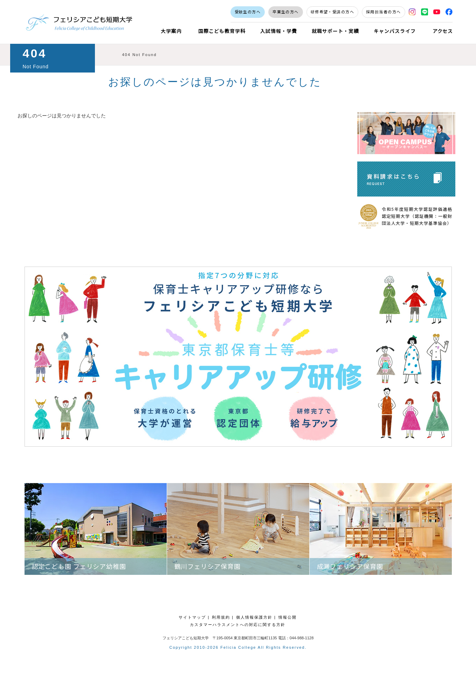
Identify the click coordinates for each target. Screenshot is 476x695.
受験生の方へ (248, 11)
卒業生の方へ (286, 11)
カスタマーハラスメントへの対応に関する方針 (237, 624)
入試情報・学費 (278, 30)
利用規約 (221, 617)
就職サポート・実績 (335, 30)
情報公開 (287, 617)
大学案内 (171, 30)
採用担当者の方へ (383, 11)
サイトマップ (192, 617)
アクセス (443, 30)
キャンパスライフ (395, 30)
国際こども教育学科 (222, 30)
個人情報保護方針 (254, 617)
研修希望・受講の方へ (332, 11)
